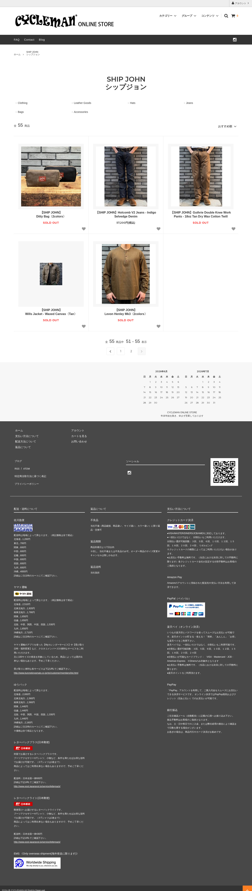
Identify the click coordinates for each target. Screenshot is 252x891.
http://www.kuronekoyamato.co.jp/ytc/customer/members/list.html (46, 669)
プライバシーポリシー (27, 475)
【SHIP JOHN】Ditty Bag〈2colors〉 (51, 213)
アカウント (240, 3)
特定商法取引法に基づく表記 (31, 469)
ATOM (25, 464)
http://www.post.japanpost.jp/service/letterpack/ (37, 782)
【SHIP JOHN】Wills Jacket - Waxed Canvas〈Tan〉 (51, 310)
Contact (29, 39)
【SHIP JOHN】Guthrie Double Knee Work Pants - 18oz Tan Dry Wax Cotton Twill (201, 213)
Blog (42, 39)
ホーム (17, 54)
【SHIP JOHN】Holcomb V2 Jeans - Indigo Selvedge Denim (126, 213)
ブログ (18, 458)
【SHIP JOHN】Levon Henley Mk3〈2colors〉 (126, 310)
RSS (16, 464)
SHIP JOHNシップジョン (33, 53)
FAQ (17, 39)
